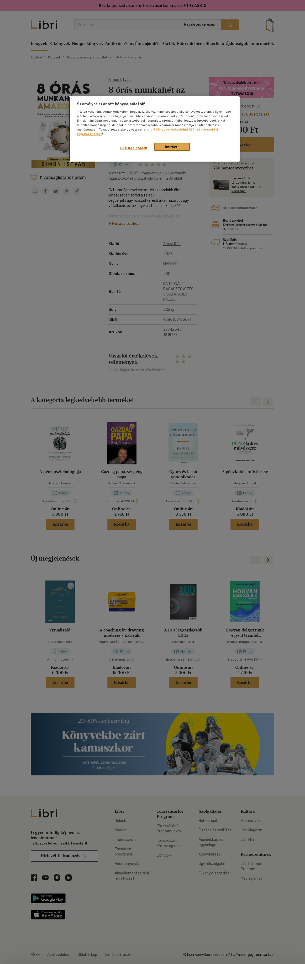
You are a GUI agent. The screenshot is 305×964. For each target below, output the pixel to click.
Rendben (172, 146)
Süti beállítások (133, 148)
